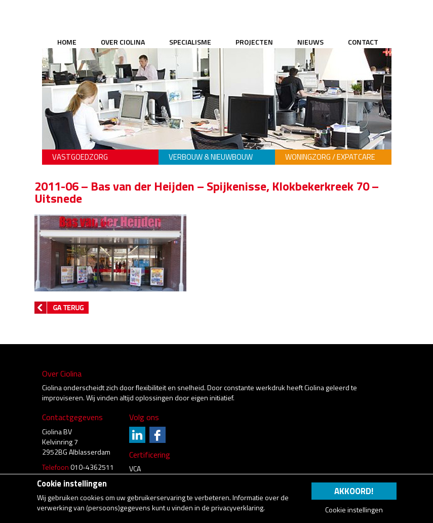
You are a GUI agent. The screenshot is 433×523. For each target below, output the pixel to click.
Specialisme (190, 41)
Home (66, 41)
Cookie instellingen (354, 510)
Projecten (254, 41)
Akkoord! (353, 491)
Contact (363, 41)
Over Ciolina (123, 41)
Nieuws (310, 41)
